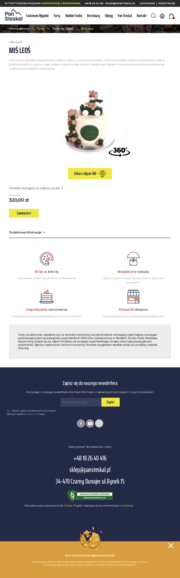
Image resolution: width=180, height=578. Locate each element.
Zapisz (110, 402)
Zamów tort (24, 213)
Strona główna (19, 28)
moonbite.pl (126, 505)
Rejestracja (166, 3)
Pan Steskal (124, 16)
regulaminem (33, 414)
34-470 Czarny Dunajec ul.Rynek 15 (90, 481)
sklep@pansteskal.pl (120, 3)
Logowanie (147, 3)
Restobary (93, 16)
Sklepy (108, 16)
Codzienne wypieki (37, 16)
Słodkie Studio (73, 16)
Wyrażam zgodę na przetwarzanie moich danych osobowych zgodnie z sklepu (31, 412)
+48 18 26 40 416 (94, 3)
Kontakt (141, 16)
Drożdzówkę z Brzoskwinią (61, 3)
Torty (56, 16)
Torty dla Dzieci (62, 28)
